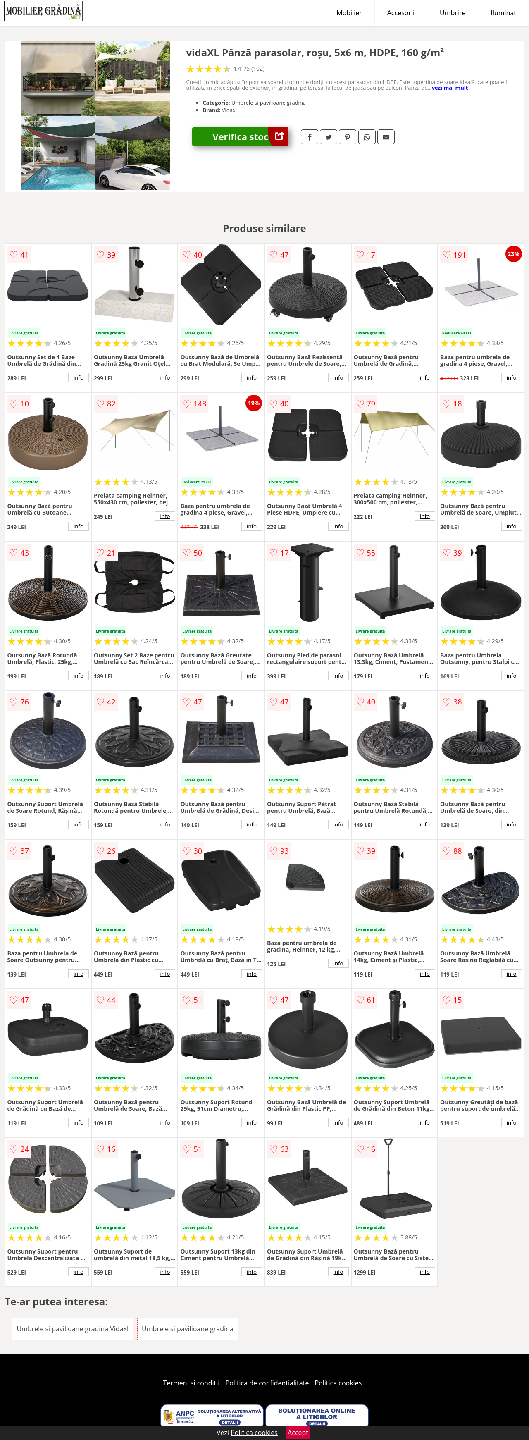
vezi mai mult (450, 87)
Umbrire (452, 12)
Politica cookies (338, 1382)
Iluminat (503, 12)
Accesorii (401, 12)
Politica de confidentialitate (267, 1382)
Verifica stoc (250, 136)
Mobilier (349, 12)
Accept (298, 1432)
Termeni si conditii (191, 1382)
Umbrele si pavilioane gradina (188, 1328)
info (78, 377)
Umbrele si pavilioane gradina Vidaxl (73, 1328)
